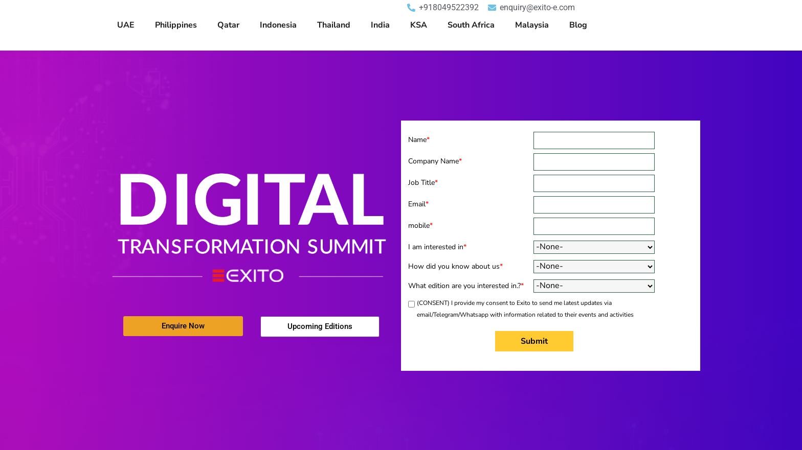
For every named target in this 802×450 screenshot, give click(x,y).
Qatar (228, 25)
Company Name (435, 161)
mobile (420, 225)
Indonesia (278, 25)
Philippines (176, 25)
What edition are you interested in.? (466, 286)
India (380, 25)
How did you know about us (455, 266)
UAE (126, 25)
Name (419, 140)
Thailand (333, 25)
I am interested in (437, 247)
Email (418, 204)
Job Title (423, 182)
